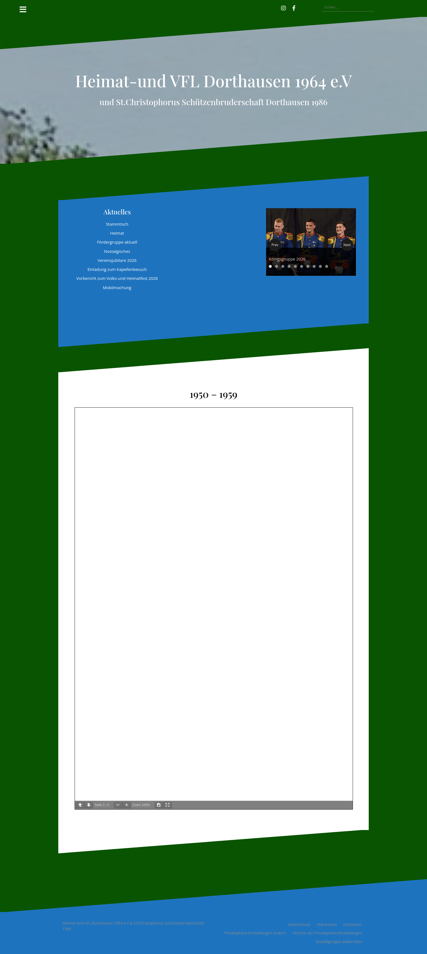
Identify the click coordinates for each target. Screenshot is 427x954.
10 (326, 266)
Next (346, 245)
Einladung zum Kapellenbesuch (117, 269)
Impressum (327, 924)
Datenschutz (299, 924)
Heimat (117, 233)
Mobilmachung (117, 287)
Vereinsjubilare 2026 (117, 260)
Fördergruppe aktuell (117, 242)
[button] (301, 7)
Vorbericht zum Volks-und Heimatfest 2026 (117, 278)
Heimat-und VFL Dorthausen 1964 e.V (213, 80)
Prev (275, 245)
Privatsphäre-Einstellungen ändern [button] (255, 932)
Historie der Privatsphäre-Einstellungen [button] (327, 932)
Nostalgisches (117, 251)
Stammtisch (117, 224)
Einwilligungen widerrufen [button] (339, 941)
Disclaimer (352, 924)
